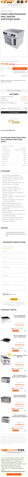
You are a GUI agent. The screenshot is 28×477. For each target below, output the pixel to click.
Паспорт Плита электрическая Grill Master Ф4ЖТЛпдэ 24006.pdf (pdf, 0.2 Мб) (16, 234)
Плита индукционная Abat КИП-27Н (19, 356)
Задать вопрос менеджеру (14, 90)
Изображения (6, 292)
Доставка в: (4, 108)
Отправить (14, 299)
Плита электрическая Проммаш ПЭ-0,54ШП (19, 396)
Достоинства (5, 284)
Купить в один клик (20, 72)
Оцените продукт (7, 246)
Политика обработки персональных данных (13, 471)
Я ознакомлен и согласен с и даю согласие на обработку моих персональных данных (14, 304)
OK (14, 474)
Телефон (4, 262)
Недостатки (5, 275)
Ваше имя (5, 251)
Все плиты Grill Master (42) (8, 130)
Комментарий (5, 267)
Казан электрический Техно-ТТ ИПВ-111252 (20, 336)
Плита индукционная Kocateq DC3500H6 (19, 316)
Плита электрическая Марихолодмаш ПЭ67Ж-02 (19, 415)
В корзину (20, 68)
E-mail (3, 256)
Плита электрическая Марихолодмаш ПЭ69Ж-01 (19, 376)
